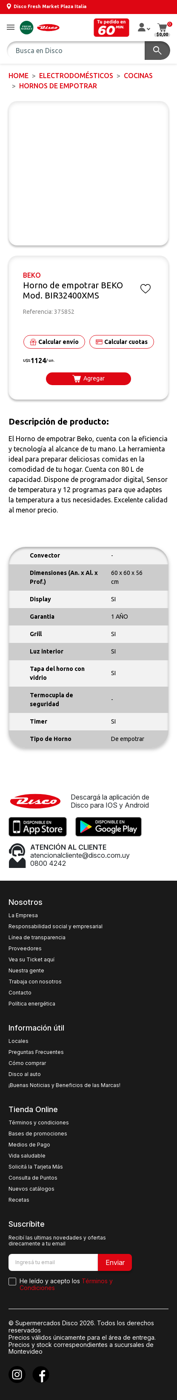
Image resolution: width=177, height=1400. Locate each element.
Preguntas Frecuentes (36, 1052)
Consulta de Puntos (33, 1177)
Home (19, 75)
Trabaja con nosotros (35, 981)
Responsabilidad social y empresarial (56, 926)
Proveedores (25, 948)
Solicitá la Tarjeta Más (36, 1166)
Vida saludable (27, 1155)
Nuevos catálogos (31, 1189)
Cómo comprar (27, 1063)
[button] (10, 28)
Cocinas (138, 75)
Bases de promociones (38, 1133)
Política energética (32, 1003)
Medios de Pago (29, 1144)
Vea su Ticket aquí (31, 959)
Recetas (19, 1200)
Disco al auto (25, 1074)
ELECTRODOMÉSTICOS (76, 75)
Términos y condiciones (39, 1122)
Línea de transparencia (37, 937)
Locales (19, 1041)
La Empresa (23, 915)
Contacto (20, 992)
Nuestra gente (26, 970)
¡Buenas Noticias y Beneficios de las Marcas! (64, 1085)
